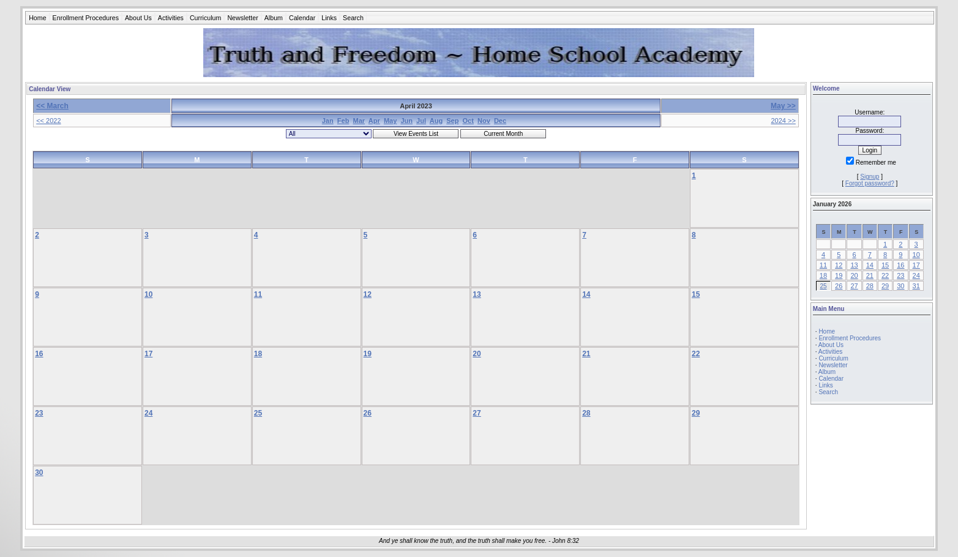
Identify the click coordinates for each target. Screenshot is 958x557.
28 (586, 413)
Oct (468, 120)
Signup (869, 176)
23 (39, 413)
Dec (500, 120)
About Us (138, 17)
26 (368, 413)
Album (273, 17)
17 (148, 354)
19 (368, 354)
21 (586, 354)
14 (586, 294)
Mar (359, 120)
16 (39, 354)
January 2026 (832, 204)
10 (148, 294)
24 (148, 413)
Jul (421, 120)
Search (353, 17)
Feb (343, 120)
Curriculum (206, 17)
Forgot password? (869, 183)
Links (329, 17)
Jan (328, 120)
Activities (171, 17)
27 (477, 413)
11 (258, 294)
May (390, 120)
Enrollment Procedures (86, 17)
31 (916, 286)
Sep (452, 120)
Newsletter (242, 17)
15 (696, 294)
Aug (436, 120)
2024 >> (783, 120)
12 (368, 294)
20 (477, 354)
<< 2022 (48, 120)
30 (39, 472)
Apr (374, 120)
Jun (406, 120)
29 (696, 413)
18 (258, 354)
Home (37, 17)
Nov (483, 120)
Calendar (302, 17)
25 (258, 413)
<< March (52, 106)
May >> (783, 106)
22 (696, 354)
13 (477, 294)
